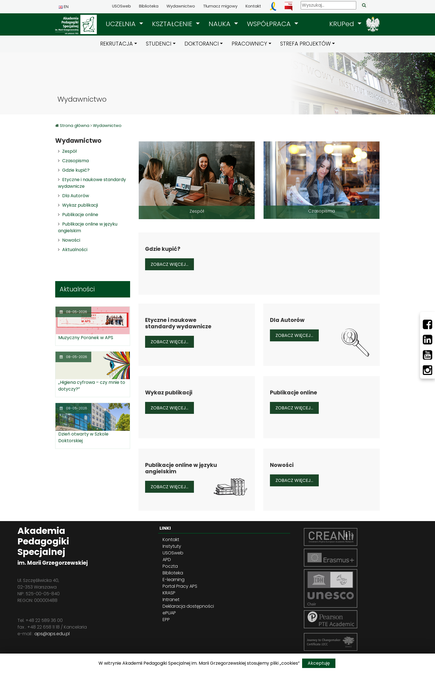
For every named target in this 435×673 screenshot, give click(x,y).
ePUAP (169, 613)
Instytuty (172, 546)
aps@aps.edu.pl (52, 634)
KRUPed (342, 23)
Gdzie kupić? (76, 170)
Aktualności (74, 249)
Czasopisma (75, 160)
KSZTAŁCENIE (173, 23)
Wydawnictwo (180, 6)
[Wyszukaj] (328, 5)
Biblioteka (148, 6)
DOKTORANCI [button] (201, 43)
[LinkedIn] (427, 339)
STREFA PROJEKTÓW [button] (305, 43)
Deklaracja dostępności (188, 606)
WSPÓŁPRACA (270, 23)
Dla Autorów (75, 195)
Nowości (71, 240)
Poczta (170, 566)
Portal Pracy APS (180, 586)
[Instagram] (427, 370)
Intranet (171, 599)
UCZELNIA (122, 23)
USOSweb (121, 6)
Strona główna (75, 125)
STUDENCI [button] (158, 43)
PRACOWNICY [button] (249, 43)
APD (167, 559)
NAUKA (220, 23)
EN (64, 6)
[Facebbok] (427, 324)
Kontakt (253, 6)
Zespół (69, 151)
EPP (166, 619)
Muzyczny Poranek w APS (85, 337)
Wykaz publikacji (80, 205)
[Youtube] (427, 355)
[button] (124, 24)
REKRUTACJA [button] (116, 43)
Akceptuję (319, 663)
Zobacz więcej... (172, 264)
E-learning (173, 579)
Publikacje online (80, 214)
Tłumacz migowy (220, 6)
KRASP (169, 593)
